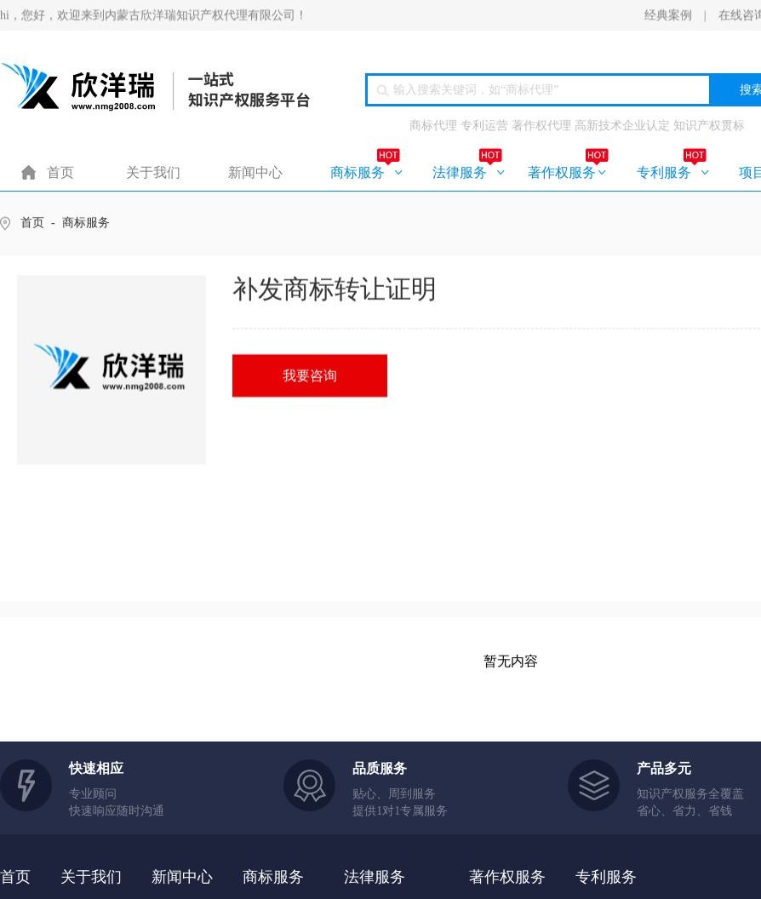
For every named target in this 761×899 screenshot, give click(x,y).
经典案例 (668, 15)
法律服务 (459, 172)
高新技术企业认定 (622, 126)
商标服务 (357, 172)
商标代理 (433, 126)
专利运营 (484, 126)
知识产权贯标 (709, 126)
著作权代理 (541, 126)
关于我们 (153, 172)
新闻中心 (255, 172)
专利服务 (664, 172)
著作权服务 (562, 172)
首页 (60, 172)
